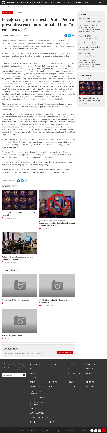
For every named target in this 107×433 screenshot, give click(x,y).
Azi (79, 78)
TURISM (70, 368)
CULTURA (89, 368)
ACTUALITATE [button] (26, 2)
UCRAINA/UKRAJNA (37, 412)
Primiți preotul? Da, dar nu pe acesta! (15, 300)
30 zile (89, 78)
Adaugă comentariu (65, 350)
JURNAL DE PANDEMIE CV (39, 416)
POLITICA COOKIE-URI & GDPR (74, 429)
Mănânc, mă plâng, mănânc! (12, 335)
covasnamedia (10, 2)
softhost (22, 429)
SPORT (70, 2)
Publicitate (37, 429)
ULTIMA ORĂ (34, 373)
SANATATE (78, 2)
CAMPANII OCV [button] (36, 7)
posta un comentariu (36, 354)
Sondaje (61, 429)
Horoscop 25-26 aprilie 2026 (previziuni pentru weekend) (19, 214)
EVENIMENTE (90, 364)
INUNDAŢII (33, 408)
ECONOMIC (71, 364)
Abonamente (27, 429)
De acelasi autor (10, 270)
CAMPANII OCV (35, 386)
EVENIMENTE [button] (60, 2)
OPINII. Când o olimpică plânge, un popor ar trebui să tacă (55, 301)
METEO (32, 368)
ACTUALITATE (9, 186)
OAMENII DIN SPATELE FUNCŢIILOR (37, 402)
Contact (55, 429)
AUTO (51, 386)
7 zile (83, 78)
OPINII (32, 421)
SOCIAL (87, 2)
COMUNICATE (35, 377)
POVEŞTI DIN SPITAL (37, 397)
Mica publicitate (46, 429)
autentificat (16, 354)
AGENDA (89, 373)
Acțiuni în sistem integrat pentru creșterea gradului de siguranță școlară (17, 258)
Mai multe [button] (25, 12)
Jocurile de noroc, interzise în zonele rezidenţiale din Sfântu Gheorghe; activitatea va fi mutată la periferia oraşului (57, 223)
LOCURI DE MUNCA (74, 373)
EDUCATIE (24, 7)
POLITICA (37, 2)
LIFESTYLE (89, 386)
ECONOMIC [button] (47, 2)
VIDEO (51, 421)
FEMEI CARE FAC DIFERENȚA (35, 391)
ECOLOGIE (71, 386)
